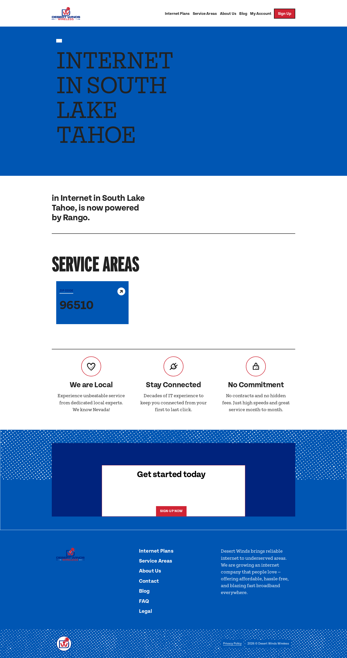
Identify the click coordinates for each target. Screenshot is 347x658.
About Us (228, 14)
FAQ (144, 601)
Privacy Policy (232, 643)
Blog (243, 14)
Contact (149, 581)
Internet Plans (177, 14)
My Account (260, 14)
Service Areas (205, 14)
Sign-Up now (171, 511)
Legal (145, 611)
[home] (66, 13)
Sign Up (284, 14)
